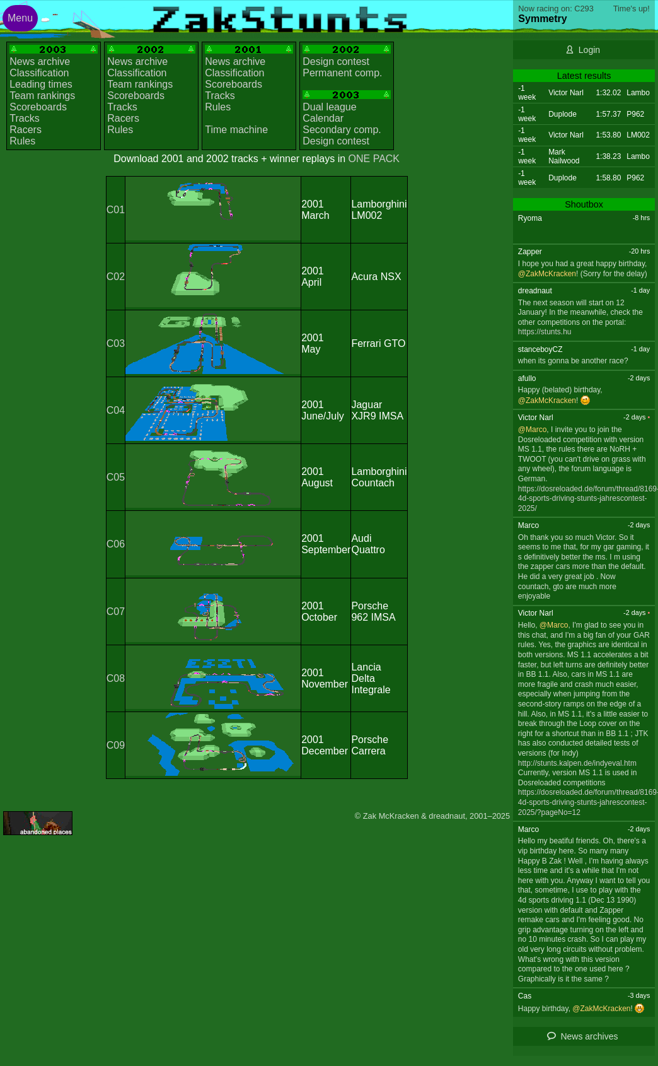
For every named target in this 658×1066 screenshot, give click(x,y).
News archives (589, 1036)
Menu (20, 18)
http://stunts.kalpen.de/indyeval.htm (577, 763)
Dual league (329, 107)
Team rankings (42, 95)
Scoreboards (38, 107)
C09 (116, 745)
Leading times (40, 84)
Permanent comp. (342, 72)
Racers (25, 129)
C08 (116, 678)
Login (589, 50)
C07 (116, 611)
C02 (116, 276)
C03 (116, 343)
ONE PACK (374, 158)
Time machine (236, 129)
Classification (39, 72)
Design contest (336, 61)
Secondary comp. (342, 129)
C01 (116, 209)
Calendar (323, 118)
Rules (22, 141)
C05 (116, 477)
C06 (116, 544)
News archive (39, 61)
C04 (116, 410)
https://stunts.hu (545, 331)
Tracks (24, 118)
